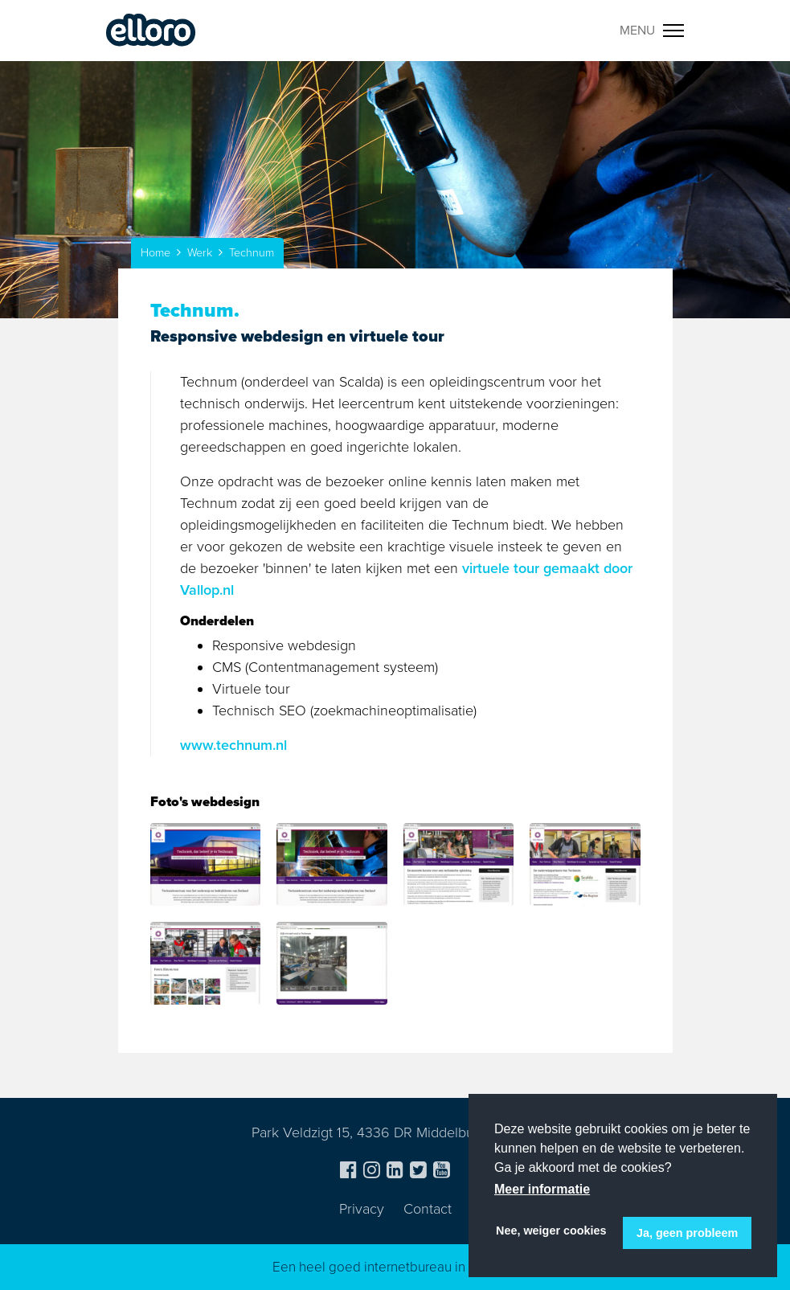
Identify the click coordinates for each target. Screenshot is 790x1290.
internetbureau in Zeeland (441, 1267)
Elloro (151, 30)
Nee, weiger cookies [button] (551, 1230)
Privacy (361, 1209)
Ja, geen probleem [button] (687, 1233)
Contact (427, 1209)
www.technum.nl (233, 745)
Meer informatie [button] (542, 1189)
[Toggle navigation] (652, 30)
